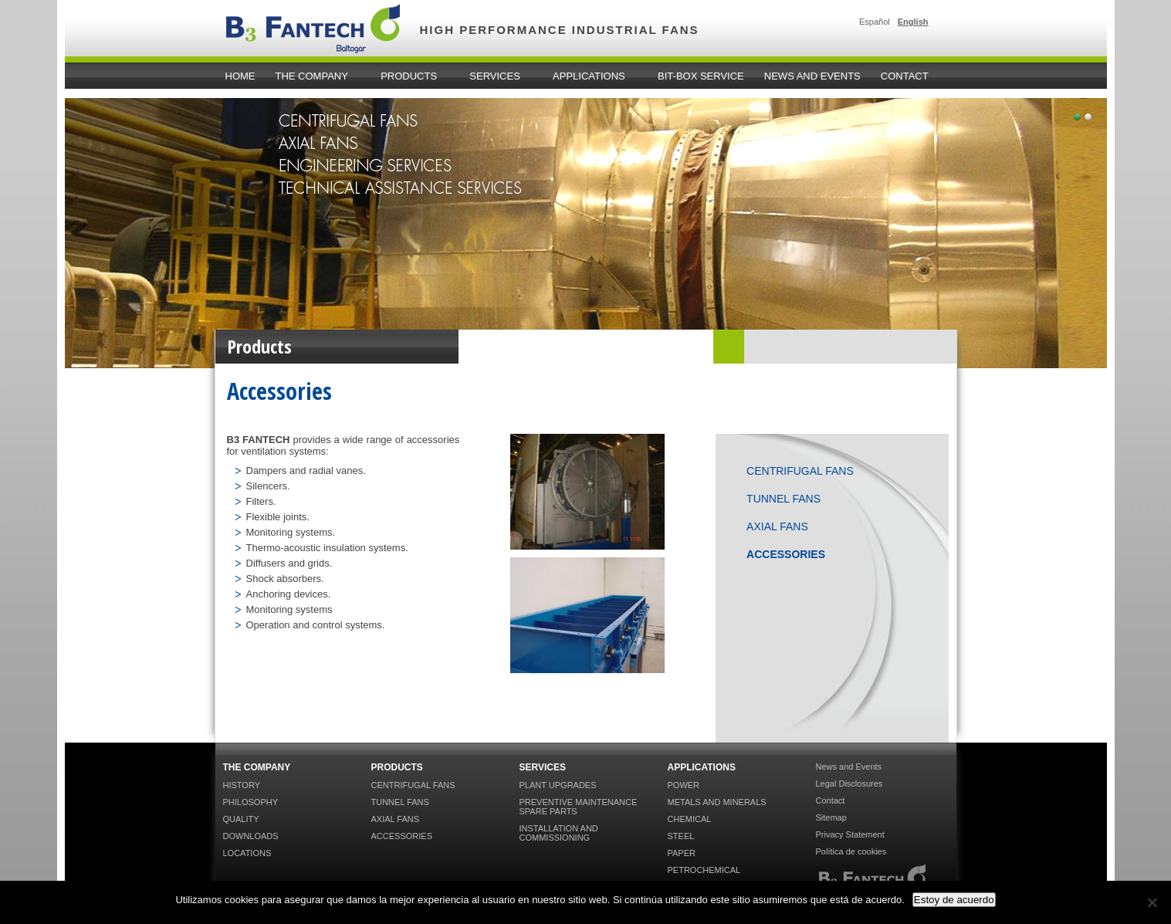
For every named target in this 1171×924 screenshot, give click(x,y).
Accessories (785, 554)
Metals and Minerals (717, 802)
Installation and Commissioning (559, 833)
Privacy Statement (850, 834)
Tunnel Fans (783, 498)
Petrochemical (704, 870)
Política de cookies (851, 851)
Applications (591, 76)
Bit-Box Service (701, 76)
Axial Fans (777, 526)
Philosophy (251, 802)
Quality (241, 819)
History (242, 785)
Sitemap (831, 817)
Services (497, 76)
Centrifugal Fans (800, 471)
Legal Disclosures (849, 783)
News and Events (812, 76)
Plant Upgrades (558, 785)
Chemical (690, 819)
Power (684, 785)
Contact (905, 76)
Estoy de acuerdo (954, 899)
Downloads (251, 836)
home (240, 76)
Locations (247, 853)
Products (411, 76)
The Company (315, 76)
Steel (681, 836)
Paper (681, 853)
